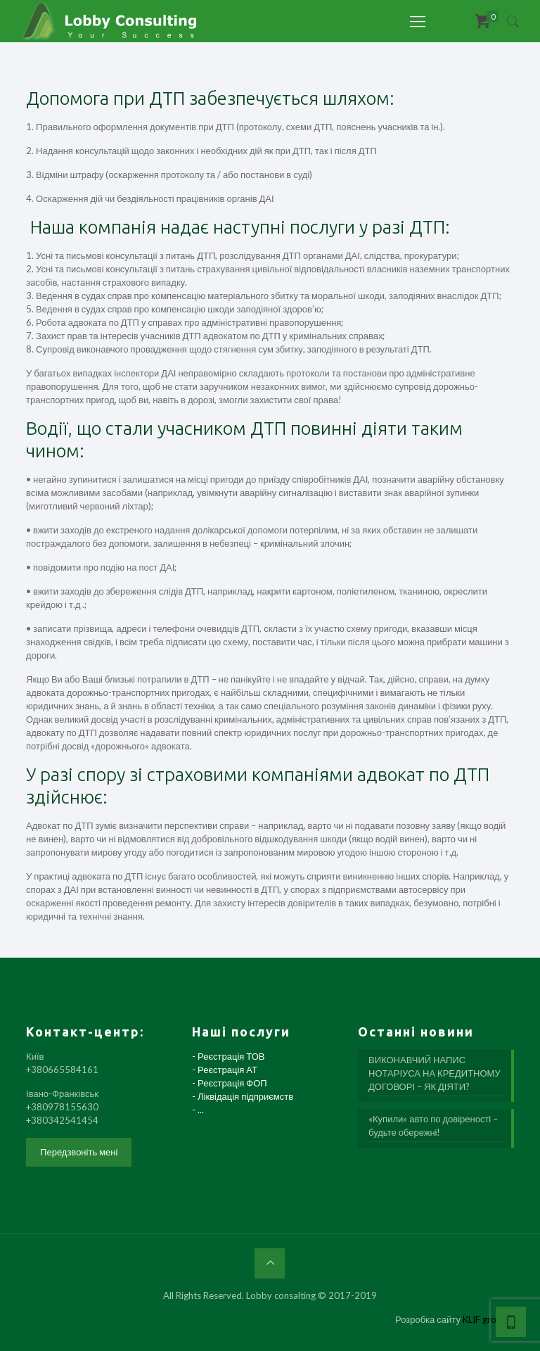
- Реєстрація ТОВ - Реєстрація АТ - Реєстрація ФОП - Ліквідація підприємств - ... (242, 1083)
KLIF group (485, 1319)
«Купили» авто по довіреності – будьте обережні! (433, 1125)
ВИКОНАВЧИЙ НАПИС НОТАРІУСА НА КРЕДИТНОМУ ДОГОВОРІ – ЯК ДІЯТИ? (434, 1073)
